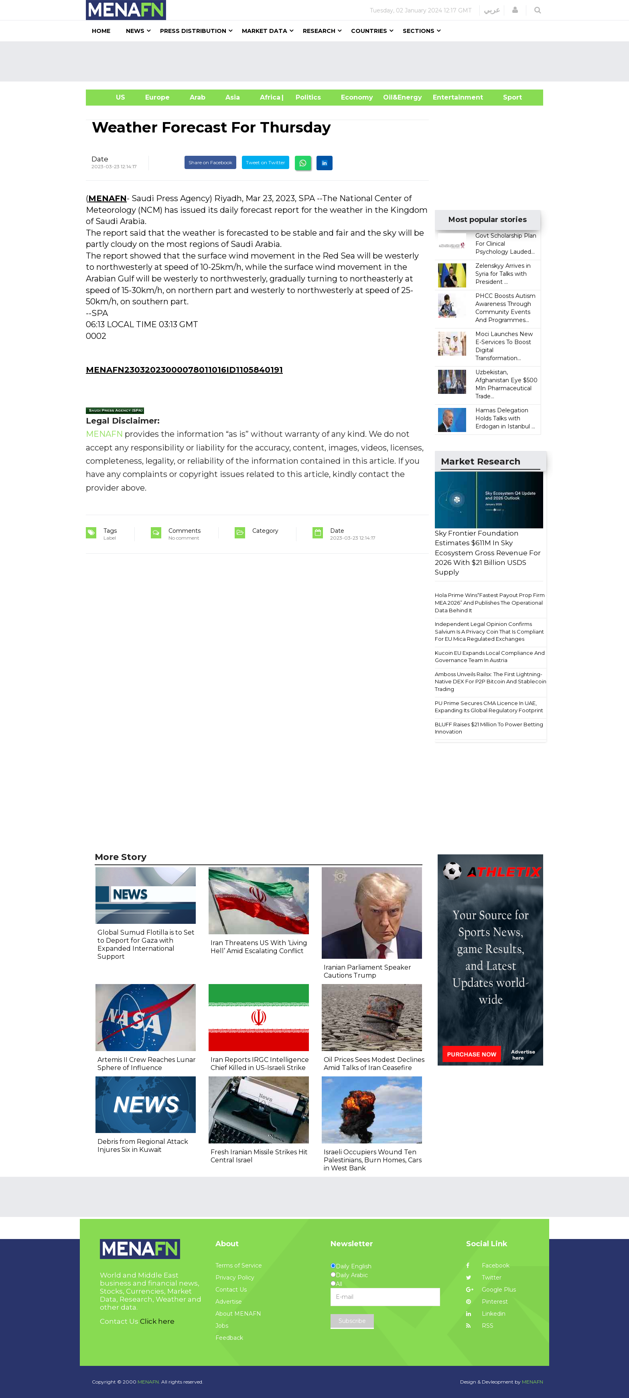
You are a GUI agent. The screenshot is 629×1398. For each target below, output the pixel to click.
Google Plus (491, 1289)
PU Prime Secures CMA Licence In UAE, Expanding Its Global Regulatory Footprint (489, 707)
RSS (479, 1325)
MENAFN (107, 198)
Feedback (229, 1337)
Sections (418, 31)
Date (99, 159)
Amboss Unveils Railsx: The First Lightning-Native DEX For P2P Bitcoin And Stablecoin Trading (490, 681)
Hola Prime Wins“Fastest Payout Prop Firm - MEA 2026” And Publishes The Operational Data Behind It (491, 602)
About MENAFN (238, 1313)
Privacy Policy (234, 1277)
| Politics (306, 97)
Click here (157, 1321)
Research (319, 31)
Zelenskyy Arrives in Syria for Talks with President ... (503, 273)
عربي (492, 10)
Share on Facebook (210, 162)
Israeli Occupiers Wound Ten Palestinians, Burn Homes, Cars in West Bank (373, 1160)
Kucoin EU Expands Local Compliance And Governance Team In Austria (490, 657)
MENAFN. (149, 1382)
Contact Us (231, 1289)
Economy (357, 97)
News (135, 31)
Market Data (264, 31)
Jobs (221, 1325)
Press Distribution (193, 31)
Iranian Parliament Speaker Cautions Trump (367, 971)
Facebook (487, 1265)
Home (101, 31)
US (110, 97)
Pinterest (487, 1301)
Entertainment (446, 97)
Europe (157, 97)
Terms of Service (238, 1265)
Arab (197, 97)
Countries (369, 31)
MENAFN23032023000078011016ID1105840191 (184, 370)
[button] (515, 10)
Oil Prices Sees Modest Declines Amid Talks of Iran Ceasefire (374, 1064)
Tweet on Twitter (265, 162)
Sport (507, 97)
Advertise (228, 1301)
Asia (232, 97)
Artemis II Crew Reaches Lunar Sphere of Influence (146, 1064)
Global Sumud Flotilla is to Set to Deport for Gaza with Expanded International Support (146, 944)
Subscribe (352, 1321)
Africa (269, 97)
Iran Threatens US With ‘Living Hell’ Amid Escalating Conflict (259, 947)
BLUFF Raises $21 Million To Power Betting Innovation (489, 728)
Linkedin (485, 1313)
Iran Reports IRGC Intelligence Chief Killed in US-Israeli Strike (260, 1064)
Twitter (483, 1277)
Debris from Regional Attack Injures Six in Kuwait (142, 1145)
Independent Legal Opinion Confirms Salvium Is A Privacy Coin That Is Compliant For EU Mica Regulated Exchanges (489, 631)
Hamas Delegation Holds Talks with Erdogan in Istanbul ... (505, 418)
